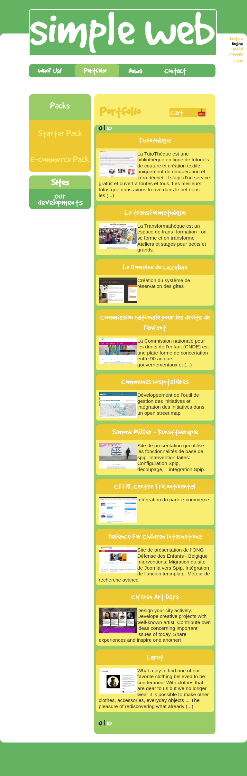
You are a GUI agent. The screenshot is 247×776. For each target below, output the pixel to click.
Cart (176, 112)
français (236, 54)
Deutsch (236, 38)
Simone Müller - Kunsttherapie (155, 431)
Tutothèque (155, 140)
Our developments (60, 199)
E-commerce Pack (60, 159)
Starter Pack (60, 133)
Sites (60, 182)
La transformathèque (155, 212)
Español (237, 49)
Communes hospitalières (155, 381)
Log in (238, 60)
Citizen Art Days (155, 596)
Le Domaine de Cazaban (155, 266)
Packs (60, 105)
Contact (175, 70)
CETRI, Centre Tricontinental (155, 486)
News (135, 70)
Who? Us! (49, 70)
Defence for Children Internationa (155, 536)
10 (109, 127)
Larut (155, 657)
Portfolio (95, 70)
